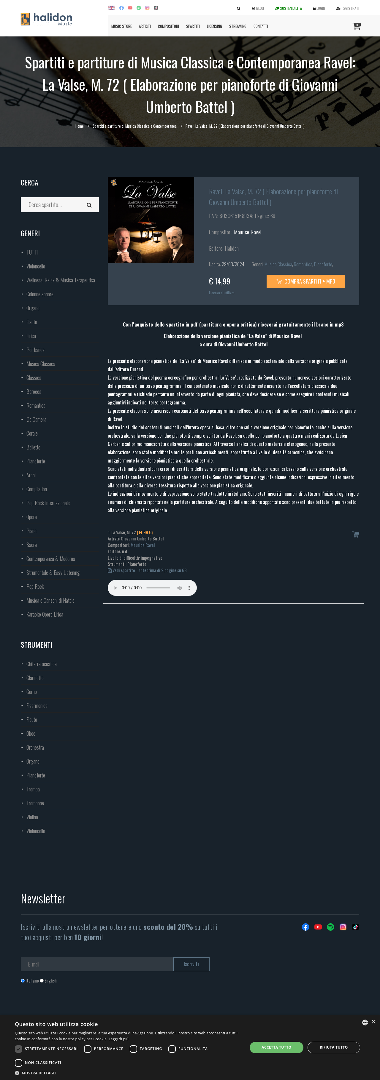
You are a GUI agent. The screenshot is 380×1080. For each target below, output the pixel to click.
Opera (31, 517)
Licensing (214, 26)
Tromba (33, 789)
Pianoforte (35, 461)
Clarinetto (35, 677)
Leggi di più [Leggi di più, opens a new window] (119, 1038)
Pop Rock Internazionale (48, 503)
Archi (31, 475)
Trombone (35, 803)
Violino (32, 817)
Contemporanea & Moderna (50, 558)
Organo (32, 308)
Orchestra (35, 747)
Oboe (30, 733)
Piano (31, 531)
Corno (31, 691)
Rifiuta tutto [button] (334, 1047)
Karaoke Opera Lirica (44, 614)
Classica (33, 377)
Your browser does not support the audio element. (152, 588)
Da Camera (36, 419)
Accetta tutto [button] (276, 1047)
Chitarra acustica (41, 664)
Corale (32, 433)
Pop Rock (35, 586)
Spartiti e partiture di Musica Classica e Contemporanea (135, 126)
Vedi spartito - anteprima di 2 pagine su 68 (147, 570)
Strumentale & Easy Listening (53, 572)
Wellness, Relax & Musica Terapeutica (60, 280)
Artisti (145, 26)
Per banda (35, 349)
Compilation (36, 489)
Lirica (31, 336)
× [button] (373, 1022)
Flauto (31, 322)
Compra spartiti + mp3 (305, 281)
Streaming (237, 26)
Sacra (31, 544)
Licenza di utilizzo (222, 292)
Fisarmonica (37, 705)
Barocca (33, 391)
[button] (128, 1073)
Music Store (121, 26)
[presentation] (66, 1007)
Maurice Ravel (248, 232)
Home (79, 126)
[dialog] (190, 1047)
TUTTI (32, 252)
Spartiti (193, 26)
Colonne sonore (39, 294)
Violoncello (35, 266)
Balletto (33, 447)
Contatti (261, 26)
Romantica (35, 405)
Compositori (168, 26)
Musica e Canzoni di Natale (50, 600)
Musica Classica (40, 363)
